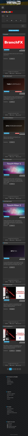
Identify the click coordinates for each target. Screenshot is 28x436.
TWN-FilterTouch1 (8, 76)
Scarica (8, 378)
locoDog (23, 49)
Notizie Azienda (10, 408)
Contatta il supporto (11, 393)
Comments (12, 73)
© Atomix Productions (14, 434)
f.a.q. (8, 396)
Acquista (9, 380)
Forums (8, 399)
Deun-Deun (23, 92)
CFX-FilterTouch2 (8, 201)
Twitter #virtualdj (11, 427)
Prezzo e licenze (10, 382)
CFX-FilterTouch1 (8, 159)
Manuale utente (10, 395)
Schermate (9, 384)
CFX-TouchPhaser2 (8, 326)
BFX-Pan (6, 243)
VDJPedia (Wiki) (10, 397)
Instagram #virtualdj (11, 426)
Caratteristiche (10, 381)
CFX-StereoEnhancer (8, 117)
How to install (19, 73)
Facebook (9, 423)
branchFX (6, 34)
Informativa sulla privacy (12, 412)
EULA (8, 414)
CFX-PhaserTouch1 (8, 284)
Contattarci (9, 410)
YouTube (9, 425)
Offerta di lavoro (10, 411)
